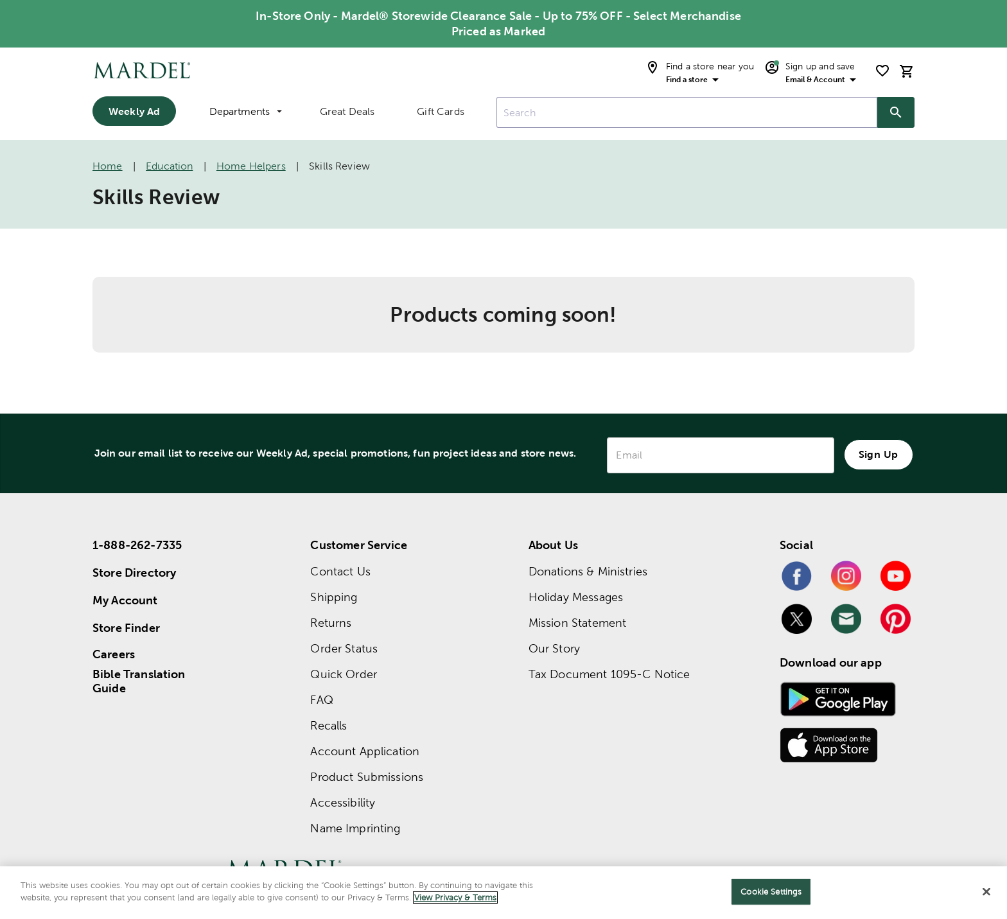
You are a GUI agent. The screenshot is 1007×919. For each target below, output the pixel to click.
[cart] (907, 70)
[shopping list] (882, 70)
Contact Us (340, 571)
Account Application (364, 751)
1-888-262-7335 (137, 545)
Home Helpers (251, 166)
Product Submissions (366, 776)
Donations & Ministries (588, 571)
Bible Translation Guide (139, 681)
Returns (330, 622)
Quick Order (343, 674)
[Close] (986, 891)
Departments (245, 111)
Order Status (344, 648)
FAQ (321, 699)
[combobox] (686, 112)
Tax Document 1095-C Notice (609, 674)
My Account (125, 600)
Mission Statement (578, 622)
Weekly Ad (134, 111)
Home (107, 166)
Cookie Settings (770, 892)
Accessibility (342, 802)
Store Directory (134, 572)
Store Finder (126, 628)
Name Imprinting (355, 828)
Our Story (554, 648)
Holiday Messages (576, 597)
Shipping (333, 597)
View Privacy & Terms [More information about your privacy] (455, 897)
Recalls (328, 725)
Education (169, 166)
